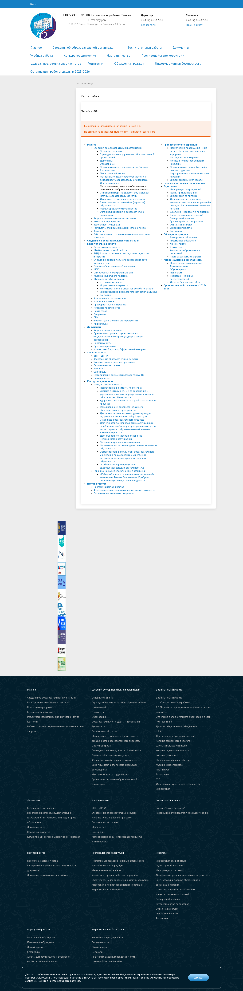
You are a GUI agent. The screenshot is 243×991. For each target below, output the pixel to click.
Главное (36, 47)
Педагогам (176, 272)
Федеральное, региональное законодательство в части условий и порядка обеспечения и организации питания (190, 203)
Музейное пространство (107, 307)
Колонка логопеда (104, 301)
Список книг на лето (181, 227)
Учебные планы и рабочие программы (114, 362)
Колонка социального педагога (111, 275)
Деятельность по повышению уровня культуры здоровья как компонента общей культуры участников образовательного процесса (125, 416)
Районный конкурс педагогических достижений (119, 470)
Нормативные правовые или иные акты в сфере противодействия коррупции (188, 151)
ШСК (96, 269)
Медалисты (100, 368)
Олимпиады (100, 371)
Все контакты (148, 24)
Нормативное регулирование (186, 263)
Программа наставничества (109, 486)
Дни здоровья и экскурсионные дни (113, 272)
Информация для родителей (185, 189)
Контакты (99, 231)
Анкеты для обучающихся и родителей (48, 956)
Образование (107, 163)
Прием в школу (194, 24)
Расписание (176, 231)
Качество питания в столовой (186, 215)
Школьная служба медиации (109, 278)
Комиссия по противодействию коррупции (115, 875)
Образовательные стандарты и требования (124, 167)
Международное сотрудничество (118, 208)
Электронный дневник (182, 218)
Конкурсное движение (80, 55)
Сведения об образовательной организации (85, 47)
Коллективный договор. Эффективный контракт (120, 349)
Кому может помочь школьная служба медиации (126, 288)
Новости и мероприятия (107, 221)
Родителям (95, 63)
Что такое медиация (111, 282)
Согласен (198, 977)
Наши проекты (102, 378)
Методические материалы (184, 157)
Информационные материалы (186, 179)
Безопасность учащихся (107, 224)
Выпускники (100, 314)
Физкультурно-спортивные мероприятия (116, 320)
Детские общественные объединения (114, 266)
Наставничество (118, 55)
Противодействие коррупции (162, 55)
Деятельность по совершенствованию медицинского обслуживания (121, 437)
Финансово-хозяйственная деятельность (122, 199)
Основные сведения (111, 151)
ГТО (96, 317)
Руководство (107, 170)
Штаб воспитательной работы (110, 250)
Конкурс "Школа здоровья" (108, 384)
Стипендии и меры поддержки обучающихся (124, 192)
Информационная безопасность (178, 63)
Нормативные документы (114, 285)
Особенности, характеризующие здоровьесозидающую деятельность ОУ (122, 466)
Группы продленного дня (183, 192)
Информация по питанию (183, 195)
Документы (180, 47)
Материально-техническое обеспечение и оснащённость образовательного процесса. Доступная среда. (124, 180)
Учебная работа (41, 55)
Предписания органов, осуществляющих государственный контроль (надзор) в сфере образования (118, 336)
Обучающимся (178, 269)
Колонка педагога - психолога (110, 298)
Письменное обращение (183, 240)
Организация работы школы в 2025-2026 (60, 71)
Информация (101, 323)
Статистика (176, 247)
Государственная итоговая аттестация (115, 218)
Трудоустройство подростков (186, 221)
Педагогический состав (113, 173)
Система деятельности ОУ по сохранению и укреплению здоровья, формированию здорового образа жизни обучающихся (127, 394)
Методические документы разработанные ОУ (119, 374)
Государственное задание (108, 330)
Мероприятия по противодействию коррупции (117, 884)
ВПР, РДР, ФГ (101, 355)
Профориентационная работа (110, 304)
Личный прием (178, 243)
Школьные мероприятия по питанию (190, 211)
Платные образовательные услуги (118, 195)
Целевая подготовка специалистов (55, 63)
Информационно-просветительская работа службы (128, 291)
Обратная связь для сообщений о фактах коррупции (188, 168)
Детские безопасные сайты (185, 282)
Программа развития (105, 346)
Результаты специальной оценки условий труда (120, 227)
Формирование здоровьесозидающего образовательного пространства (121, 408)
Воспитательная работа (144, 47)
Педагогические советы (107, 365)
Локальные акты (102, 342)
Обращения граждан (129, 63)
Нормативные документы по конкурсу (121, 387)
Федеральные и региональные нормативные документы (124, 490)
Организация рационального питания (120, 442)
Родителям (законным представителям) (182, 277)
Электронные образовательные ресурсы (116, 358)
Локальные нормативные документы (114, 493)
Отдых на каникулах (181, 224)
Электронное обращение (183, 237)
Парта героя (100, 310)
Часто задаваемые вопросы (185, 256)
